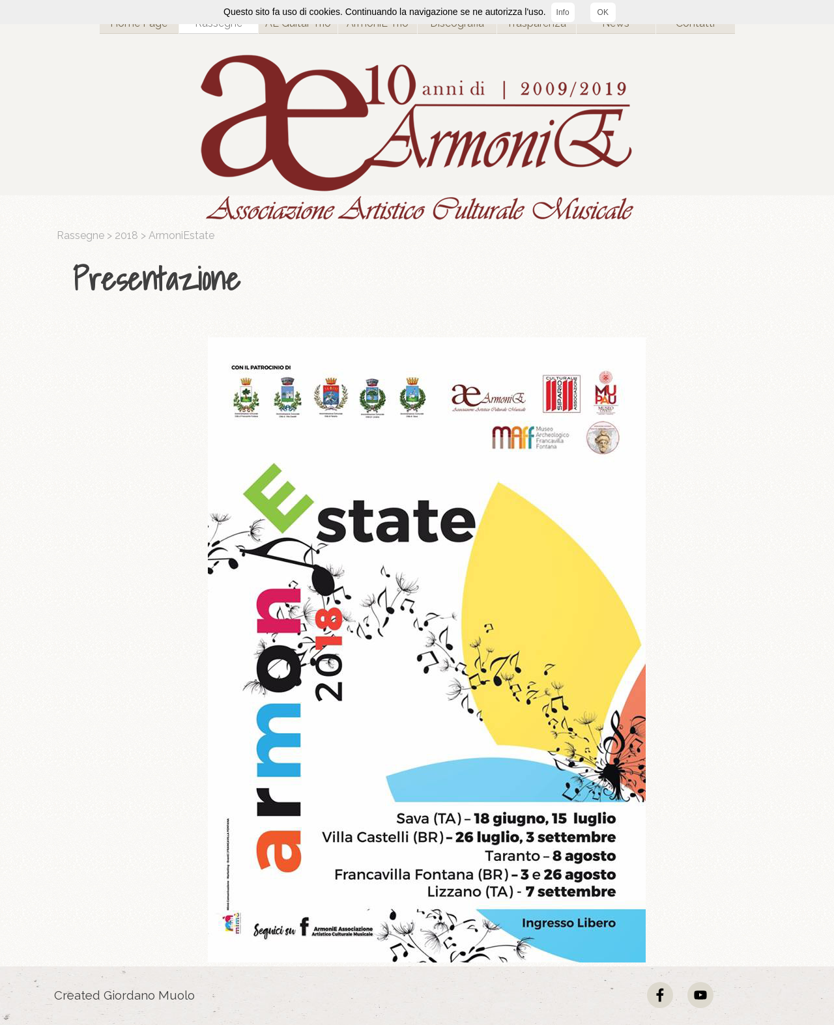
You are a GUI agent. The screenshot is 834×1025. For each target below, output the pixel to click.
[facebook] (660, 995)
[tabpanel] (420, 279)
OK (603, 12)
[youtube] (700, 995)
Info (562, 12)
